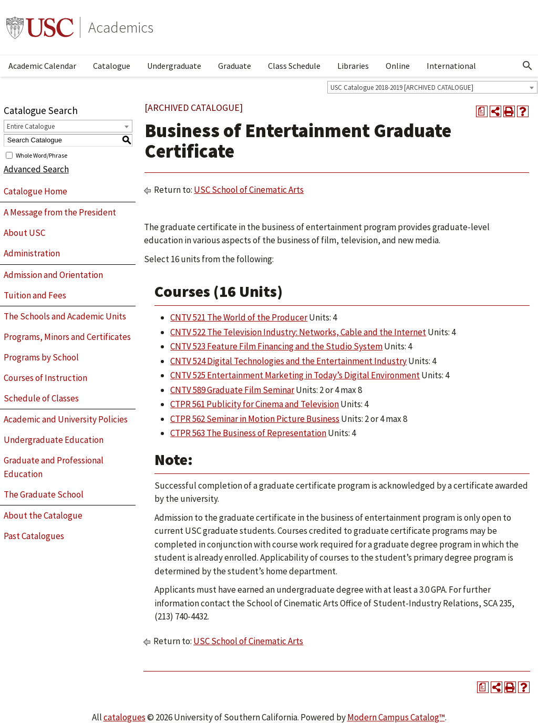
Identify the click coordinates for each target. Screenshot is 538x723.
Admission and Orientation (53, 275)
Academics (120, 27)
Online (398, 65)
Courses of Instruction (45, 378)
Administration (32, 253)
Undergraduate (174, 65)
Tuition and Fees (35, 295)
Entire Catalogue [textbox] (31, 126)
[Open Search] (527, 65)
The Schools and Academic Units (65, 316)
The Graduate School (44, 494)
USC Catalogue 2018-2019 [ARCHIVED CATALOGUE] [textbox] (401, 87)
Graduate (234, 65)
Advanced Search (36, 169)
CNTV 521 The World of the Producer (238, 317)
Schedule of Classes (41, 398)
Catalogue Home (35, 191)
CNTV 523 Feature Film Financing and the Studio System (276, 346)
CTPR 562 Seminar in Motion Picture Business (254, 419)
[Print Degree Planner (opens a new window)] (482, 111)
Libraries (353, 65)
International (451, 65)
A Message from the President (60, 212)
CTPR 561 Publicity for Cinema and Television (254, 404)
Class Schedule (294, 65)
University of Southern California (40, 27)
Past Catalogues (34, 536)
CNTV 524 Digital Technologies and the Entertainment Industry (288, 361)
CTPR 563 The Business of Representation (248, 433)
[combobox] (432, 87)
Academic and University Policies (66, 419)
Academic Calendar (42, 65)
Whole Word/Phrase (41, 155)
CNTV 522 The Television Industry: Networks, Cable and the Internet (298, 332)
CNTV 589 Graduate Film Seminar (232, 390)
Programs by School (41, 357)
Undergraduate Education (54, 440)
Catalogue (111, 65)
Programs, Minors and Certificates (67, 337)
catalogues (125, 717)
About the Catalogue (43, 515)
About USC (24, 233)
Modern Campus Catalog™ (396, 717)
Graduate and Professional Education (54, 467)
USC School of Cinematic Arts (249, 189)
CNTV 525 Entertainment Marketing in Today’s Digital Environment (295, 375)
